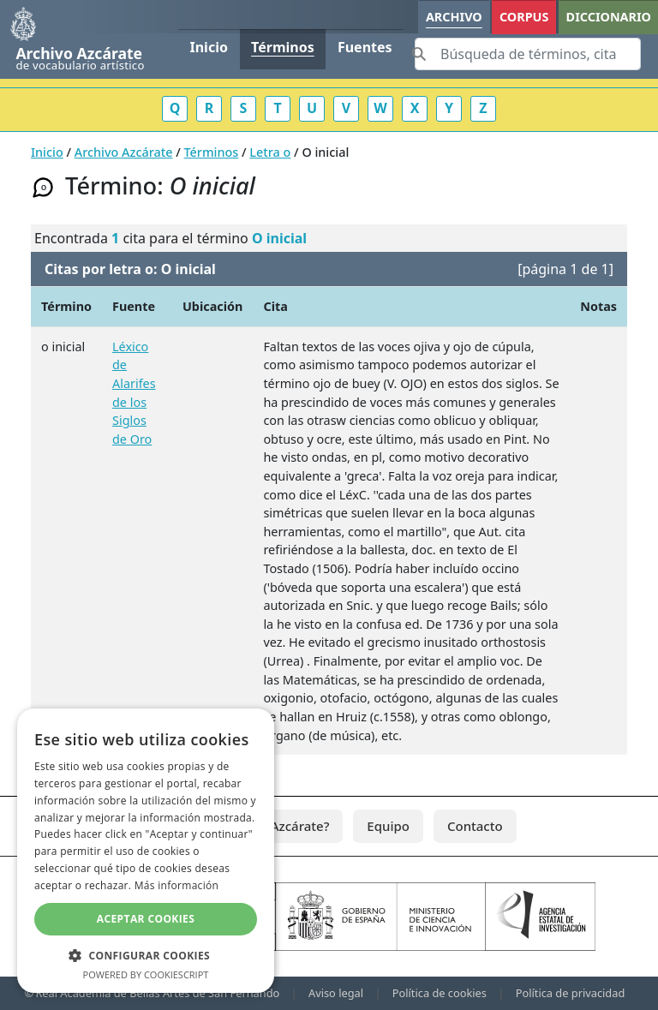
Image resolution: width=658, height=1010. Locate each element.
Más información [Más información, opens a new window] (176, 885)
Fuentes (365, 47)
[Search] (528, 54)
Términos (282, 47)
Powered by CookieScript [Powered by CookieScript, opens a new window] (146, 974)
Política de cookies (439, 993)
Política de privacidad (570, 993)
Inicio (208, 47)
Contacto (475, 825)
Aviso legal (335, 993)
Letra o (269, 152)
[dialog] (145, 850)
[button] (145, 955)
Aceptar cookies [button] (145, 918)
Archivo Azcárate (124, 152)
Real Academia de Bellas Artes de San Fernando (157, 993)
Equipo (388, 825)
